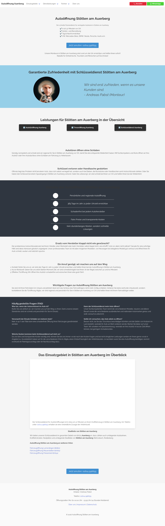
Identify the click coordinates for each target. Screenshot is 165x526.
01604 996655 (42, 425)
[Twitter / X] (82, 510)
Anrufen (138, 4)
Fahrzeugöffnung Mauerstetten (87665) (45, 451)
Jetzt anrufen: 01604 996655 (82, 45)
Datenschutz (92, 505)
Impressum (81, 505)
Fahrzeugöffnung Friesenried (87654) (44, 453)
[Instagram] (77, 510)
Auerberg (19, 3)
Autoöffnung (7, 3)
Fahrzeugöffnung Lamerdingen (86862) (45, 448)
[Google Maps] (87, 510)
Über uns (76, 4)
